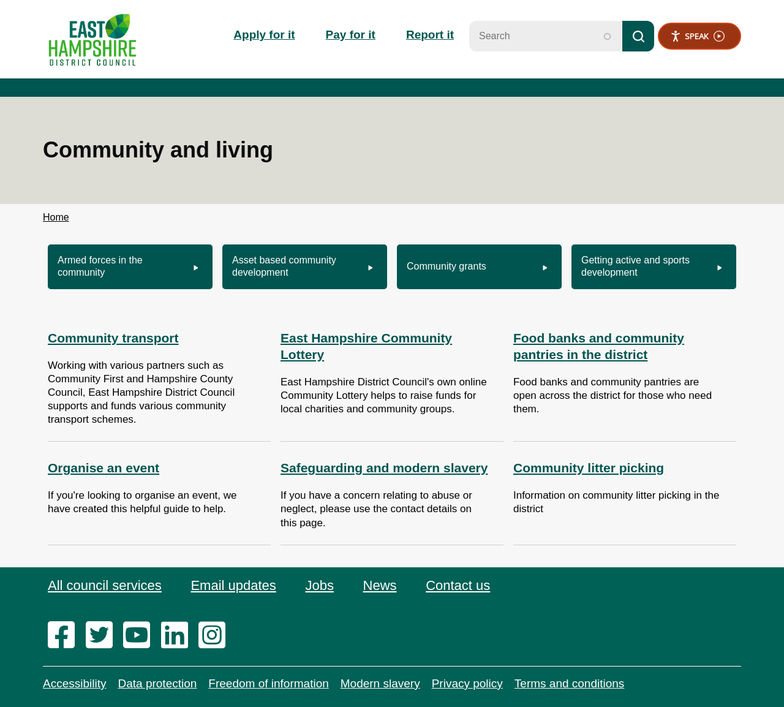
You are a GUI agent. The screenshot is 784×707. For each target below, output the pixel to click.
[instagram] (215, 636)
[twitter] (103, 636)
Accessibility (74, 683)
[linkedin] (178, 636)
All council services (105, 585)
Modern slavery (380, 683)
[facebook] (65, 636)
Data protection (157, 683)
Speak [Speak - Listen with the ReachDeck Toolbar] (697, 36)
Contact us (458, 585)
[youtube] (140, 636)
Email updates (233, 585)
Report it (430, 34)
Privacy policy (467, 683)
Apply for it (264, 34)
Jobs (319, 585)
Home (56, 217)
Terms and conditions (569, 683)
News (380, 585)
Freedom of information (268, 683)
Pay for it (350, 34)
